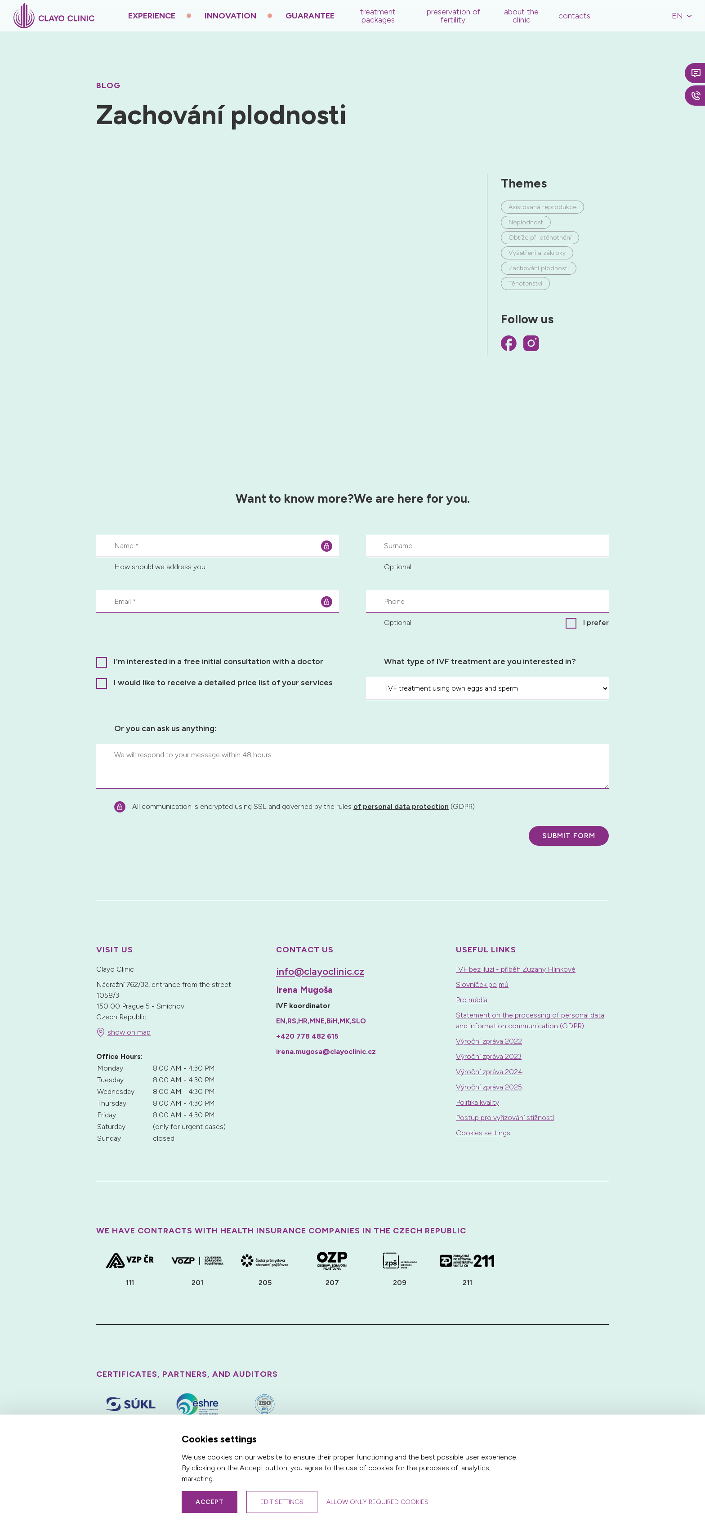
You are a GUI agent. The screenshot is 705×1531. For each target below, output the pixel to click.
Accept (209, 1502)
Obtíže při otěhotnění (540, 237)
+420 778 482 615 (307, 1036)
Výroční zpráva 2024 (489, 1071)
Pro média (471, 999)
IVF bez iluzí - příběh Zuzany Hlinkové (516, 969)
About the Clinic (521, 16)
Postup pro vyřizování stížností (505, 1117)
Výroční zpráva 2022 (489, 1041)
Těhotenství (525, 283)
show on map (129, 1032)
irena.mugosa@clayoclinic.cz (326, 1051)
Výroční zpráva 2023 (489, 1056)
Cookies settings (483, 1133)
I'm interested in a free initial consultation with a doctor (218, 661)
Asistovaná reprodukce (542, 207)
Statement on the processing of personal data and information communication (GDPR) (530, 1020)
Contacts (574, 16)
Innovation (230, 16)
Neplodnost (526, 222)
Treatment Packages (378, 16)
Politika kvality (477, 1102)
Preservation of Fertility (453, 16)
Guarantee (310, 16)
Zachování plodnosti (539, 268)
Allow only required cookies (377, 1502)
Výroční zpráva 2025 (489, 1087)
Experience (151, 16)
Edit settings (281, 1502)
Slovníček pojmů (482, 984)
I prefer (596, 622)
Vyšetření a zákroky (537, 253)
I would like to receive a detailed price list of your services (223, 682)
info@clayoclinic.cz (320, 971)
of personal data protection (401, 806)
